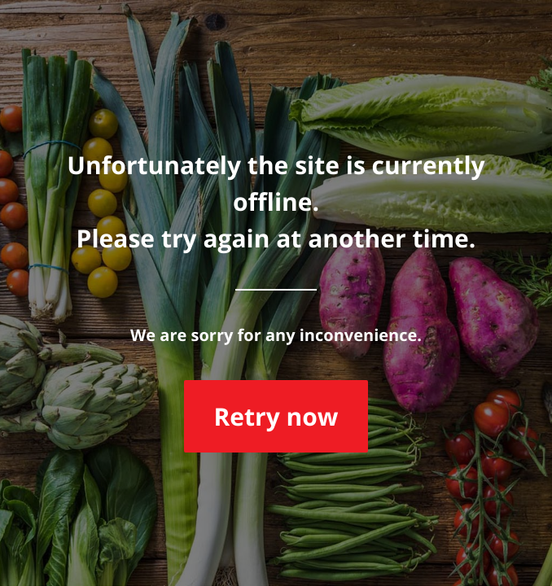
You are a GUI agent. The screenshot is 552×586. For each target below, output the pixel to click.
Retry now (275, 416)
